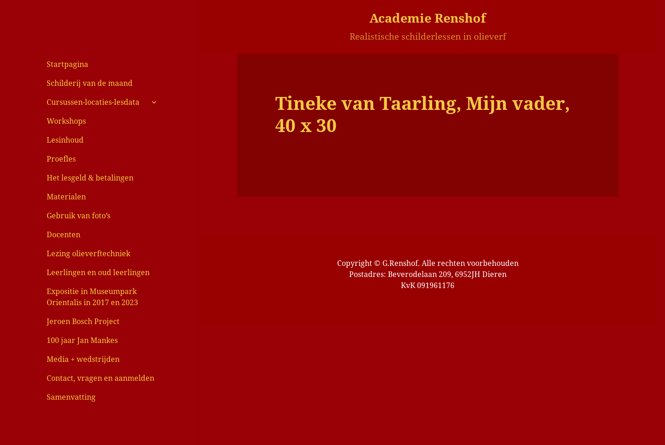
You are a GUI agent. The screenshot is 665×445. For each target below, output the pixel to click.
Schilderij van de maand (90, 83)
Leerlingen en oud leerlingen (98, 272)
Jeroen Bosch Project (83, 321)
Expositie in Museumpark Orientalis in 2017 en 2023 (92, 296)
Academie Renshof (427, 17)
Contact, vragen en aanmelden (100, 378)
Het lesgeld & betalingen (90, 178)
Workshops (66, 121)
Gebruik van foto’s (78, 215)
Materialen (66, 197)
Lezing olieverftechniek (88, 253)
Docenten (63, 234)
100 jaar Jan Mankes (82, 340)
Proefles (61, 159)
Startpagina (67, 64)
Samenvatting (71, 397)
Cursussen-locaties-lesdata (93, 102)
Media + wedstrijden (83, 359)
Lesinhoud (65, 140)
